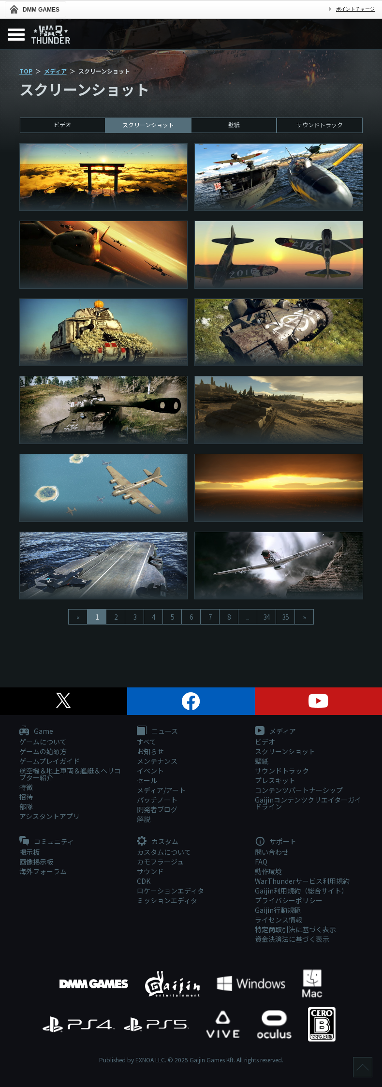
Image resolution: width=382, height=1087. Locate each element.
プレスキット (275, 780)
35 (285, 617)
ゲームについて (43, 741)
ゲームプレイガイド (49, 761)
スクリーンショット (148, 124)
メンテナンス (157, 761)
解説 (143, 819)
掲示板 (29, 852)
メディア (55, 71)
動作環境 (268, 871)
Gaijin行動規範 (278, 910)
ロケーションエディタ (170, 890)
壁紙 (234, 124)
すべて (146, 741)
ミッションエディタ (167, 900)
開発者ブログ (157, 809)
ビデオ (62, 124)
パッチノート (157, 799)
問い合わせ (272, 852)
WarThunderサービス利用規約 (302, 881)
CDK (143, 881)
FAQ (261, 861)
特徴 (26, 787)
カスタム (157, 842)
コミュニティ (46, 842)
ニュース (157, 731)
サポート (275, 842)
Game (36, 731)
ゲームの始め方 (43, 751)
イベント (150, 770)
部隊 (26, 806)
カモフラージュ (160, 861)
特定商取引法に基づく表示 (295, 929)
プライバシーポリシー (289, 900)
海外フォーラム (43, 871)
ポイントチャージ (355, 9)
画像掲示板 (36, 861)
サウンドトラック (319, 124)
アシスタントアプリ (49, 816)
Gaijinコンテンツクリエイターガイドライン (308, 803)
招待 (26, 796)
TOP (25, 71)
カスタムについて (164, 852)
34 (266, 617)
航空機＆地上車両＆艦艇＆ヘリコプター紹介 (70, 774)
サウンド (150, 871)
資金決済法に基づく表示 (292, 939)
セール (147, 780)
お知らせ (150, 751)
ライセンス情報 (278, 919)
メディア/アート (161, 790)
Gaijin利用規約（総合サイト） (301, 890)
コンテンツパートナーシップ (299, 790)
